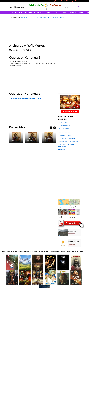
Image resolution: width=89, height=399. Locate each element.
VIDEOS (65, 13)
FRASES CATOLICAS (65, 135)
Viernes (55, 17)
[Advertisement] (35, 30)
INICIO (12, 13)
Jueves (49, 17)
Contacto (77, 1)
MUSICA (42, 13)
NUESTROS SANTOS (65, 126)
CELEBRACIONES (64, 132)
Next (54, 127)
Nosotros (51, 1)
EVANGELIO (18, 13)
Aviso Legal (71, 1)
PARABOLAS (72, 13)
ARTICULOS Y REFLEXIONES (67, 138)
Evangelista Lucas (47, 139)
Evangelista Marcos (31, 139)
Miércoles (43, 17)
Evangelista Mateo (15, 139)
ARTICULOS (50, 13)
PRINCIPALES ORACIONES (67, 144)
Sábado (61, 17)
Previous (51, 127)
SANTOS (36, 13)
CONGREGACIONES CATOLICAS (68, 141)
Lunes (30, 17)
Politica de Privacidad (61, 1)
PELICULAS (58, 13)
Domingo (24, 17)
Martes (36, 17)
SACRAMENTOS (28, 13)
